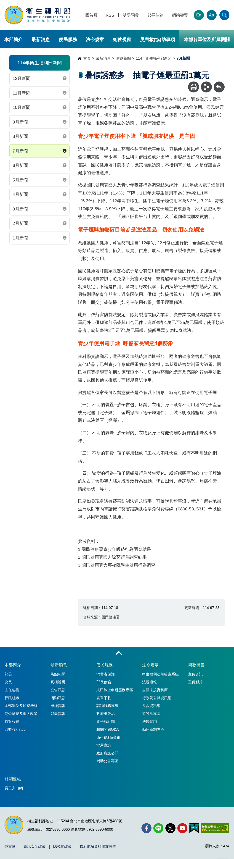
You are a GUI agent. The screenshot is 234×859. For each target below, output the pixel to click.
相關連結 (13, 779)
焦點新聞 (123, 58)
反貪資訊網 (151, 706)
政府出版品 (105, 714)
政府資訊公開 (107, 753)
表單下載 (103, 698)
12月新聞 (21, 78)
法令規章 (95, 39)
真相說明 (58, 682)
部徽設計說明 (16, 729)
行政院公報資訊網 (156, 698)
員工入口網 (14, 788)
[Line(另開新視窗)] (158, 828)
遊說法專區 (151, 714)
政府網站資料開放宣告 (98, 846)
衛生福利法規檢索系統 (160, 674)
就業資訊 (58, 714)
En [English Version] (198, 15)
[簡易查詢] (224, 15)
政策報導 (12, 721)
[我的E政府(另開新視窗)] (194, 828)
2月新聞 (20, 223)
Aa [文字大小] (211, 15)
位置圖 (10, 846)
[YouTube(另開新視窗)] (182, 828)
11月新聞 (21, 93)
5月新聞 (20, 180)
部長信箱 (155, 15)
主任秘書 (12, 690)
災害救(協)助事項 (157, 39)
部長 (8, 674)
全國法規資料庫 (155, 690)
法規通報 (149, 682)
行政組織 (12, 698)
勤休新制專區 (153, 729)
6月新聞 (20, 165)
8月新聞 (20, 136)
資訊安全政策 (34, 846)
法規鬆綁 (149, 721)
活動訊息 (58, 698)
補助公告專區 (107, 761)
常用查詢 (103, 745)
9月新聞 (20, 122)
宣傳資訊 (195, 674)
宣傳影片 (195, 682)
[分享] (206, 86)
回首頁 (91, 15)
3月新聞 (20, 209)
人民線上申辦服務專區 (114, 690)
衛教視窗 (122, 39)
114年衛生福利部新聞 (153, 58)
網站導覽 (180, 15)
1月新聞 (20, 238)
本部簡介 (13, 39)
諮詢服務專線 (107, 706)
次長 (8, 682)
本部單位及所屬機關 (21, 706)
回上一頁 (219, 84)
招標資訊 (58, 706)
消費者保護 (105, 674)
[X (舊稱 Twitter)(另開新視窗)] (170, 828)
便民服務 (68, 39)
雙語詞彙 (130, 15)
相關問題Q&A (107, 729)
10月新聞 (21, 107)
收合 (119, 653)
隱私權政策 (62, 846)
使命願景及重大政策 (21, 714)
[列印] (193, 86)
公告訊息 (58, 690)
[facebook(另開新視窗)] (146, 828)
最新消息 (41, 39)
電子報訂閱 (105, 721)
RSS (110, 15)
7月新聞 (20, 151)
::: (1, 2)
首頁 (87, 58)
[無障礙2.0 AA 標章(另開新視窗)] (215, 828)
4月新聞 (20, 194)
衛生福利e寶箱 (108, 737)
